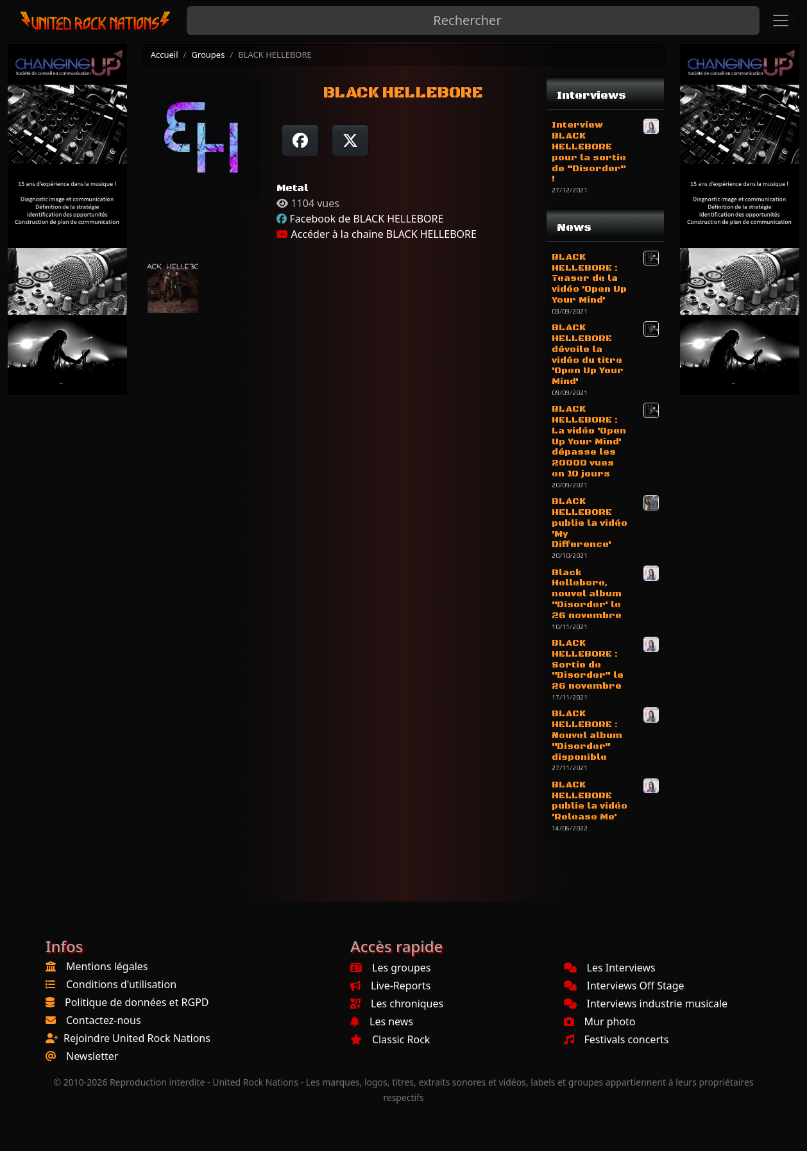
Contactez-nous (103, 1020)
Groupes (208, 54)
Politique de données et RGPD (137, 1002)
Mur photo (600, 1021)
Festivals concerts (616, 1039)
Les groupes (390, 968)
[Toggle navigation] (781, 20)
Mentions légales (107, 966)
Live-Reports (390, 986)
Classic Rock (390, 1039)
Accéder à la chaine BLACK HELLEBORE (376, 234)
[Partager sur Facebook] (300, 140)
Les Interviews (610, 968)
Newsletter (92, 1056)
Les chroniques (396, 1003)
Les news (381, 1021)
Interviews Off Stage (624, 986)
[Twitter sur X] (350, 140)
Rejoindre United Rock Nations (137, 1038)
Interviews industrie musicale (646, 1003)
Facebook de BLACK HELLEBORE (366, 219)
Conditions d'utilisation (121, 984)
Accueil (164, 54)
